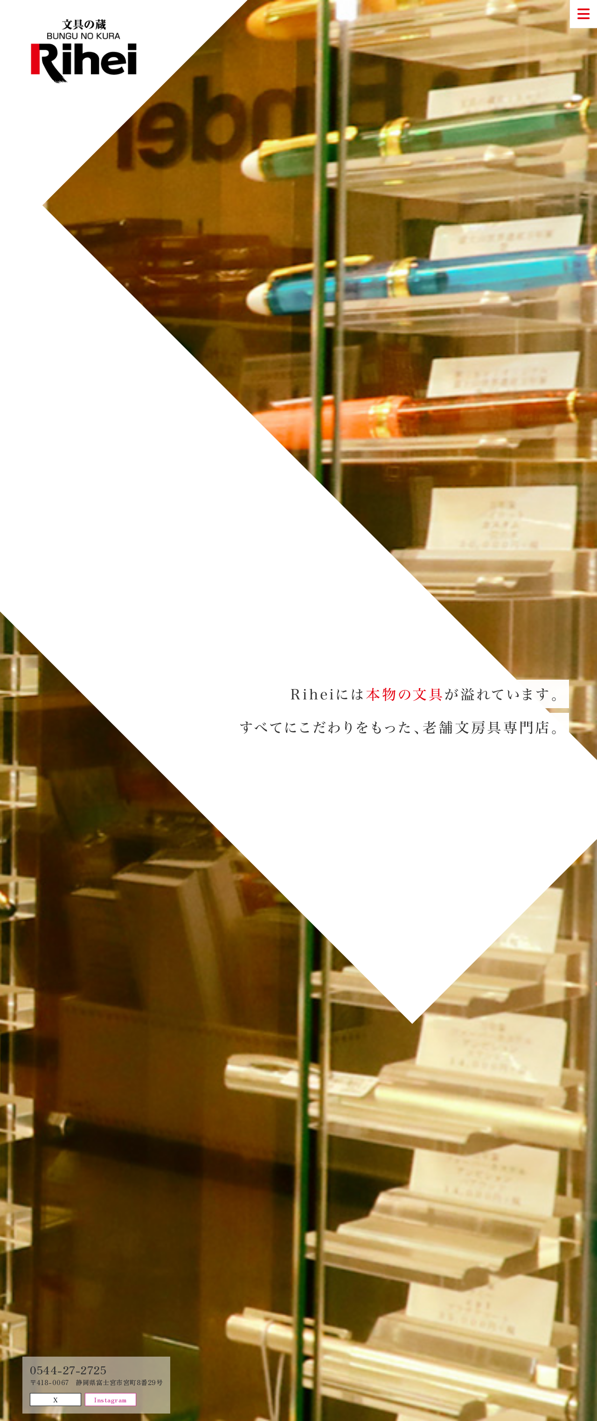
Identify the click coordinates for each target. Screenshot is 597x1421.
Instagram (110, 1399)
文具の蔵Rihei (89, 51)
